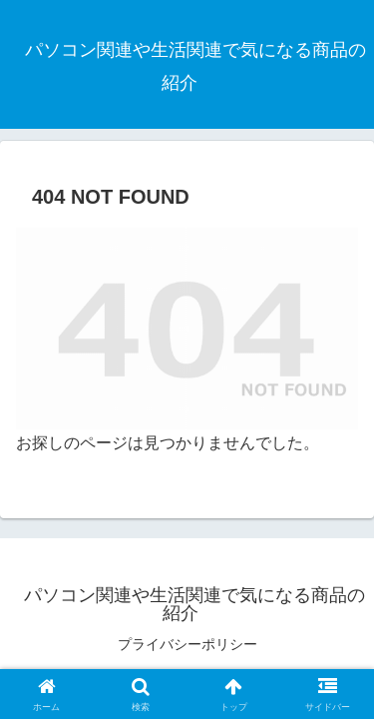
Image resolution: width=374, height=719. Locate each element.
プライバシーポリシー (187, 644)
